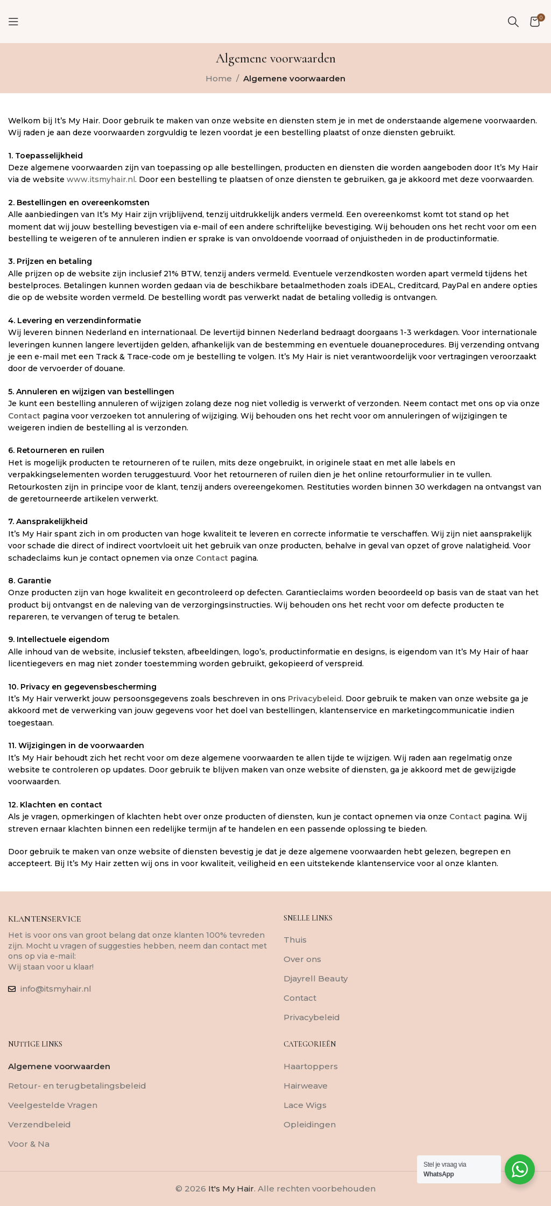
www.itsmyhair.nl (101, 179)
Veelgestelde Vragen (52, 1105)
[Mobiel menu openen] (13, 21)
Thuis (295, 940)
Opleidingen (310, 1124)
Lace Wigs (305, 1105)
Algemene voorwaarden (59, 1066)
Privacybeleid (315, 698)
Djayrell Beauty (316, 978)
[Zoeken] (513, 21)
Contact (24, 416)
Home (219, 78)
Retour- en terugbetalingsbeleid (77, 1085)
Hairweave (306, 1085)
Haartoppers (311, 1066)
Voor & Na (29, 1144)
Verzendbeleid (39, 1124)
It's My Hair (231, 1188)
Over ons (302, 959)
